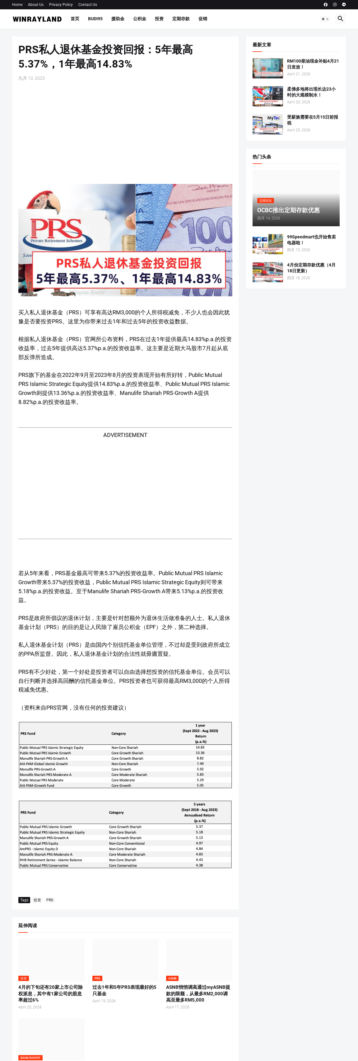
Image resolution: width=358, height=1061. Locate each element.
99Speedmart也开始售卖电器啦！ (311, 239)
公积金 (139, 18)
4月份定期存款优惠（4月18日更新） (311, 267)
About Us (36, 4)
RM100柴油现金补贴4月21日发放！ (313, 64)
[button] (325, 19)
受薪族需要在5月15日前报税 (312, 120)
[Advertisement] (125, 132)
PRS (49, 900)
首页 (75, 18)
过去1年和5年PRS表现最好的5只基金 (124, 990)
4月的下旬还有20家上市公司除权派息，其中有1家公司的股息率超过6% (50, 993)
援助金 (117, 18)
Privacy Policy (61, 4)
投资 (159, 18)
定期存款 (181, 18)
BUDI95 (95, 18)
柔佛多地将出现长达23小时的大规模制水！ (311, 92)
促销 (202, 18)
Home (17, 4)
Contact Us (87, 4)
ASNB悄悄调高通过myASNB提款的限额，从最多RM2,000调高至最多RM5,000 (198, 993)
